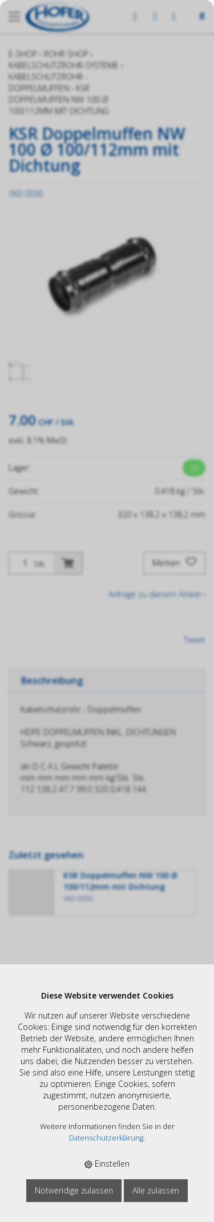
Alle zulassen (155, 1190)
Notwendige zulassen (74, 1190)
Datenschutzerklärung (106, 1138)
